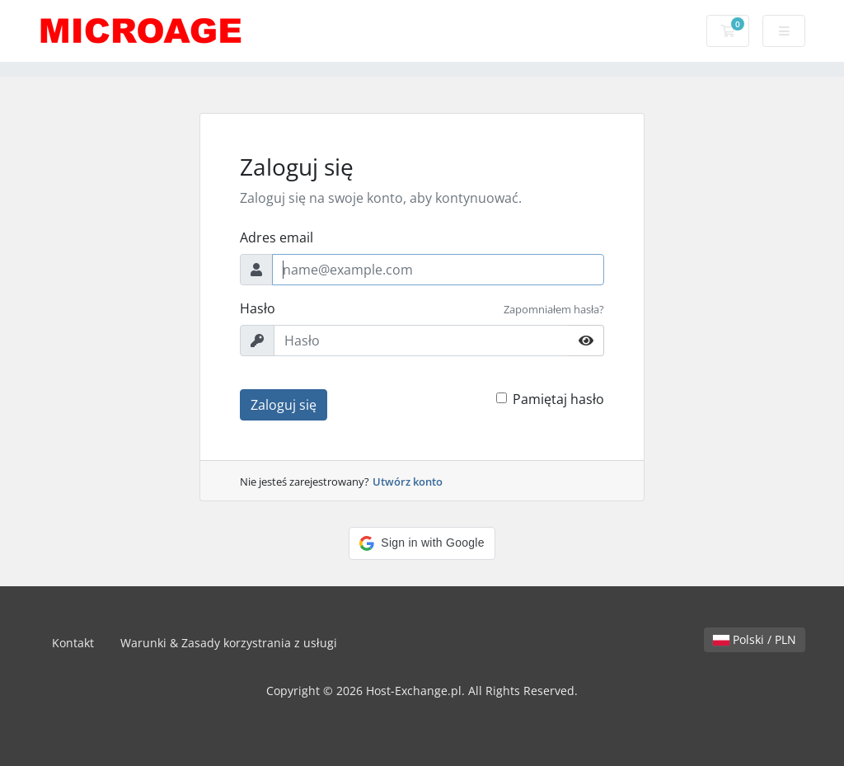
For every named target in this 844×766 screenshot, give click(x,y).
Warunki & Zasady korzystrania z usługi (228, 643)
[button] (422, 543)
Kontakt (73, 643)
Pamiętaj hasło (558, 399)
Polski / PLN (754, 639)
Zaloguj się (283, 405)
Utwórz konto (408, 481)
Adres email (276, 237)
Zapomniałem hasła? (554, 309)
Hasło (257, 308)
